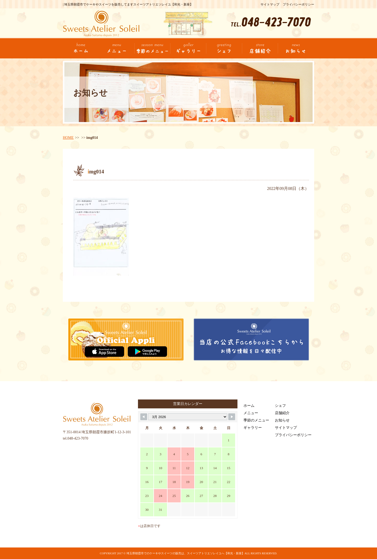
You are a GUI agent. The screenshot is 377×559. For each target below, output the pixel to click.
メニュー (250, 413)
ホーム (248, 406)
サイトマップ (269, 4)
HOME (68, 138)
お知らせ (282, 420)
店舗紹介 (282, 413)
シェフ (280, 406)
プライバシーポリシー (298, 4)
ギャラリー (252, 428)
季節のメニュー (256, 420)
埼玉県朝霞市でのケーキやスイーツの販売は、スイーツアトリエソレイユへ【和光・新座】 (185, 553)
